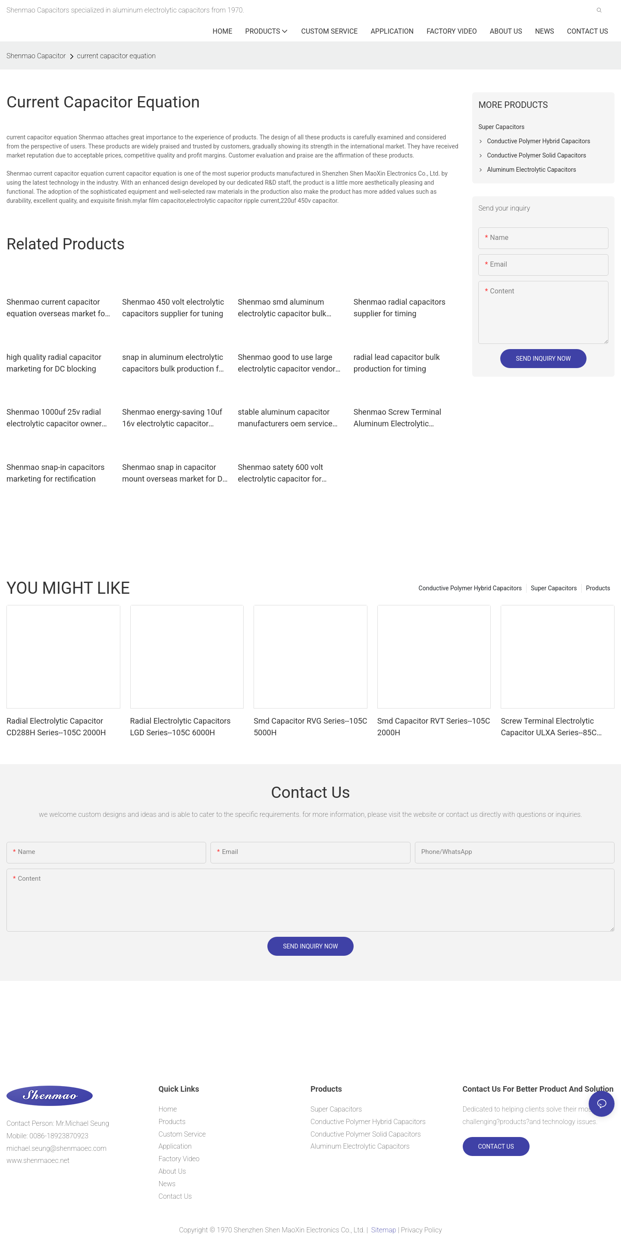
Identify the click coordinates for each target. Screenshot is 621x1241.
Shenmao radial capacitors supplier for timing (399, 307)
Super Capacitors (554, 588)
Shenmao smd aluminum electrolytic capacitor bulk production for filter (282, 308)
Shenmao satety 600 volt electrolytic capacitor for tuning (280, 474)
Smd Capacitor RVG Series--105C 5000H (310, 726)
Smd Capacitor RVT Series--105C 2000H (433, 726)
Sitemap (384, 1230)
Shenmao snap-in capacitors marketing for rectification (55, 473)
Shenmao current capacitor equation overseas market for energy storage (56, 308)
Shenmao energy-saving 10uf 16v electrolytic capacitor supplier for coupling (172, 418)
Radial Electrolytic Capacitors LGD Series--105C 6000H (180, 726)
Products (598, 588)
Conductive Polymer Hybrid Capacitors (470, 588)
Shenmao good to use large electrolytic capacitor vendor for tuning (287, 364)
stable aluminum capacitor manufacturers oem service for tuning (285, 418)
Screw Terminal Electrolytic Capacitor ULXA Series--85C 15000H (548, 727)
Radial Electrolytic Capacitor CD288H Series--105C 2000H (56, 726)
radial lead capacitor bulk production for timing (397, 363)
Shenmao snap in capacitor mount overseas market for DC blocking (174, 474)
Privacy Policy (421, 1230)
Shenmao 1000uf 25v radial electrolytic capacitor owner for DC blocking (54, 418)
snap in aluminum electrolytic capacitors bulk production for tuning (174, 364)
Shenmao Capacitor (36, 56)
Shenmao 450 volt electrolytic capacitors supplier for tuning (173, 307)
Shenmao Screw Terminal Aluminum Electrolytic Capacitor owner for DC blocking (397, 418)
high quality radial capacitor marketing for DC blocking (53, 363)
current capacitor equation (116, 56)
